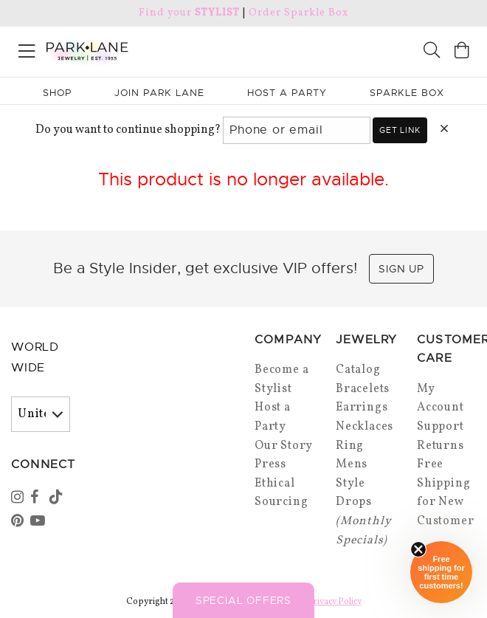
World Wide (35, 358)
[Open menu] (27, 48)
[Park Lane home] (121, 49)
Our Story (284, 446)
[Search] (432, 52)
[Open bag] (462, 52)
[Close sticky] (418, 549)
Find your (189, 13)
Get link (399, 130)
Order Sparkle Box (298, 13)
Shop (57, 92)
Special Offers (243, 600)
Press (270, 464)
